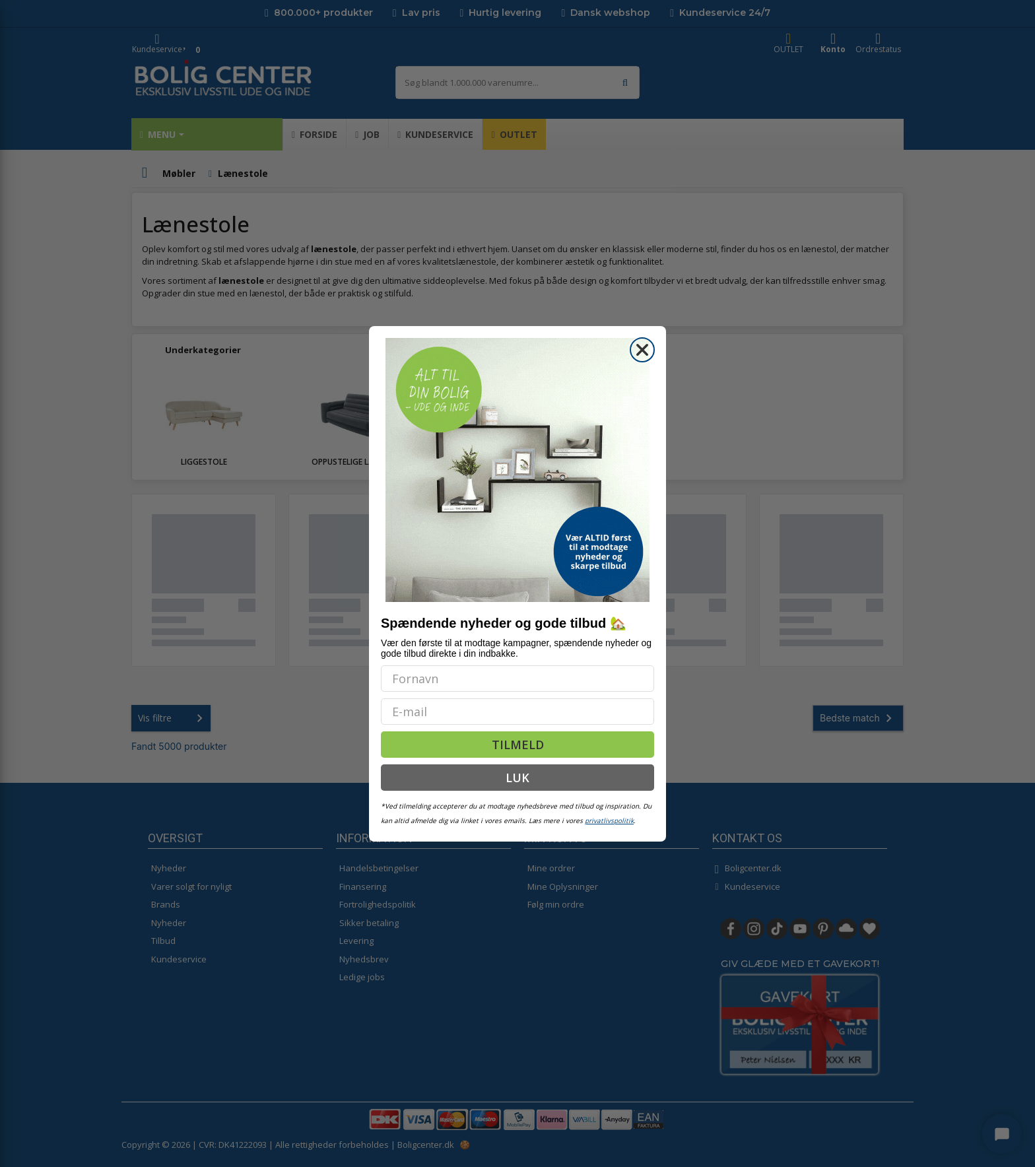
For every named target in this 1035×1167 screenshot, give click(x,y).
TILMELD (518, 744)
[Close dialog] (642, 350)
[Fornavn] (517, 678)
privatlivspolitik (609, 820)
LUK (517, 777)
